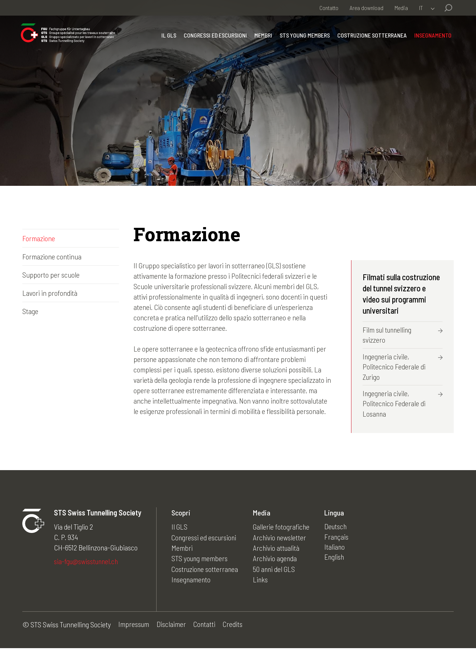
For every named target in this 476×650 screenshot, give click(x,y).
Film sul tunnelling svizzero (388, 335)
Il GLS (167, 38)
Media (401, 7)
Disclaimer (172, 626)
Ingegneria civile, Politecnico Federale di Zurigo (394, 367)
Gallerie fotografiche (283, 528)
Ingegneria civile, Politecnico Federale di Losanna (394, 405)
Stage (30, 311)
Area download (366, 7)
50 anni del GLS (276, 570)
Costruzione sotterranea (370, 38)
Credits (234, 626)
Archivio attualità (278, 549)
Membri (262, 38)
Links (262, 580)
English (337, 559)
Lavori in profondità (49, 292)
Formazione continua (51, 256)
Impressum (134, 626)
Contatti (205, 626)
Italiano (337, 549)
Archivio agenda (277, 559)
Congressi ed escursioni (213, 38)
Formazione (38, 238)
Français (339, 538)
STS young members (303, 38)
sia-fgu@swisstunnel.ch (87, 563)
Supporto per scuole (51, 274)
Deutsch (338, 528)
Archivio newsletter (282, 538)
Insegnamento (431, 38)
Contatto (328, 7)
